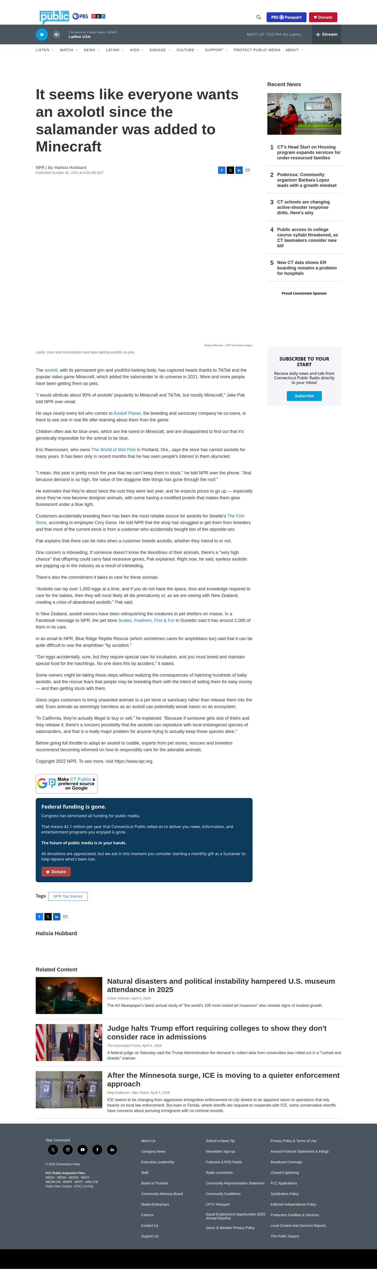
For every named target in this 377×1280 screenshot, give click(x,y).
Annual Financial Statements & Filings (300, 1162)
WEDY (85, 1188)
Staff (144, 1184)
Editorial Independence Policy (293, 1215)
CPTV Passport (218, 1215)
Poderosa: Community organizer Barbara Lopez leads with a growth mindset (307, 191)
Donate (329, 22)
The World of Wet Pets (113, 460)
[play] (42, 45)
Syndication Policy (285, 1205)
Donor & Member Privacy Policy (230, 1239)
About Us (148, 1152)
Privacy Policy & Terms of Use (293, 1152)
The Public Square (285, 1247)
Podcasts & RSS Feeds (224, 1173)
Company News (153, 1162)
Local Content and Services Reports (298, 1237)
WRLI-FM (92, 1193)
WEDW (73, 1188)
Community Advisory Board (162, 1205)
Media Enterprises (155, 1215)
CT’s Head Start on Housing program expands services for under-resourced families (309, 163)
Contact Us (149, 1237)
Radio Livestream (219, 1184)
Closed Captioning (285, 1184)
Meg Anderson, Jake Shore (128, 1104)
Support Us (149, 1247)
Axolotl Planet (127, 424)
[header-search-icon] (262, 23)
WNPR (67, 1193)
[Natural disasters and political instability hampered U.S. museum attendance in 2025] (69, 1006)
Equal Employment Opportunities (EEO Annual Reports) (236, 1227)
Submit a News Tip (220, 1152)
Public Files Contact (59, 1197)
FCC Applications (284, 1194)
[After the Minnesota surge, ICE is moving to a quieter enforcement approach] (69, 1100)
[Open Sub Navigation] (53, 61)
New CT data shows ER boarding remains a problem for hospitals (307, 279)
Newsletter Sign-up (220, 1162)
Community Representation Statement (235, 1194)
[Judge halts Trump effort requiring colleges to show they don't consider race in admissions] (69, 1053)
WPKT (78, 1193)
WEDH (50, 1188)
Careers (147, 1226)
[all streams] (326, 45)
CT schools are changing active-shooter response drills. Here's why (303, 218)
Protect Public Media (257, 61)
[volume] (56, 45)
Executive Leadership (157, 1173)
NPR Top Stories (68, 907)
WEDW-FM (53, 1193)
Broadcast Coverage (286, 1173)
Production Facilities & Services (295, 1226)
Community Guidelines (223, 1205)
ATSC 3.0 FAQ (83, 1197)
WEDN (61, 1188)
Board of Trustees (155, 1194)
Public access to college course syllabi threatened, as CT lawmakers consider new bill (307, 248)
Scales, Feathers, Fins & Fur (146, 631)
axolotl (51, 381)
